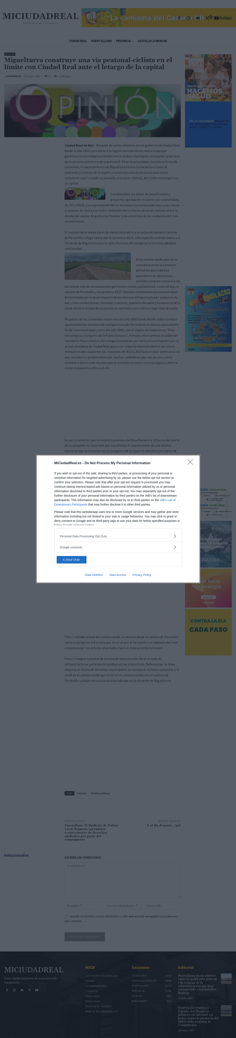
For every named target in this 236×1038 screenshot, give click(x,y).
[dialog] (118, 519)
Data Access (117, 575)
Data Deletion (94, 575)
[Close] (192, 463)
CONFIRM (76, 560)
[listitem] (118, 536)
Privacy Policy (142, 575)
